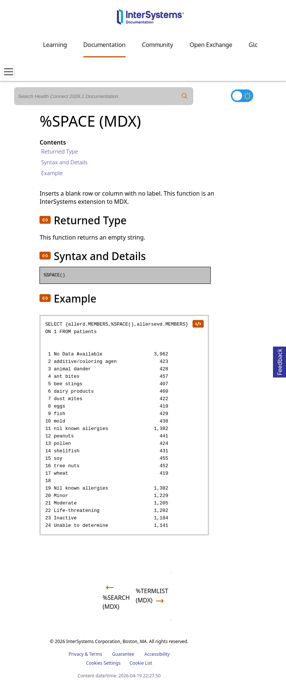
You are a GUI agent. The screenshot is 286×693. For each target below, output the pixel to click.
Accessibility (157, 654)
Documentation (104, 44)
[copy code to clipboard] (197, 323)
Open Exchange (211, 44)
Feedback (280, 360)
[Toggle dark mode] (242, 95)
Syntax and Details (64, 162)
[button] (45, 219)
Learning (55, 44)
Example (52, 173)
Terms (95, 654)
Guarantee (123, 654)
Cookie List (141, 663)
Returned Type (59, 151)
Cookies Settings (103, 663)
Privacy (76, 654)
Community (157, 44)
